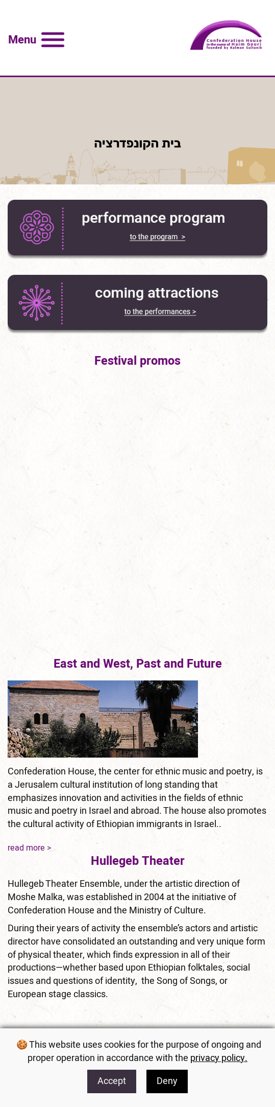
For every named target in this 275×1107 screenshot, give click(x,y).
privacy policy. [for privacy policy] (218, 1058)
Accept (111, 1081)
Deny (167, 1081)
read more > (29, 848)
